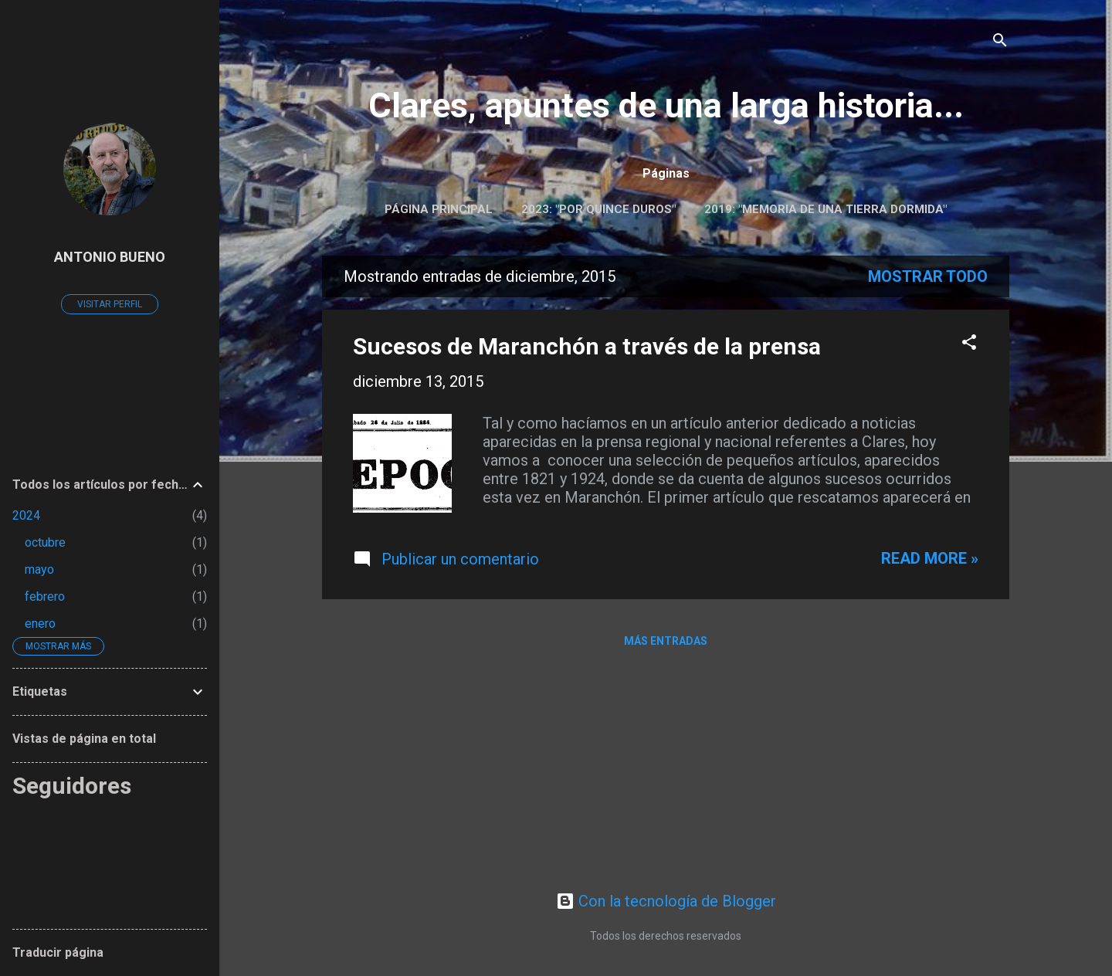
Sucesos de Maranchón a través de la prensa (587, 346)
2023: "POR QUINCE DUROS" (598, 209)
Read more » (929, 558)
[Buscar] (1000, 42)
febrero (45, 596)
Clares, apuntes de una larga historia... (666, 105)
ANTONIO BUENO (109, 257)
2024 (26, 515)
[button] (969, 344)
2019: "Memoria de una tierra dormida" (825, 209)
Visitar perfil (109, 304)
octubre (45, 542)
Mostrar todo (928, 276)
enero (40, 623)
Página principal (439, 209)
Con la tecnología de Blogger (666, 901)
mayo (39, 569)
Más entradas (665, 641)
